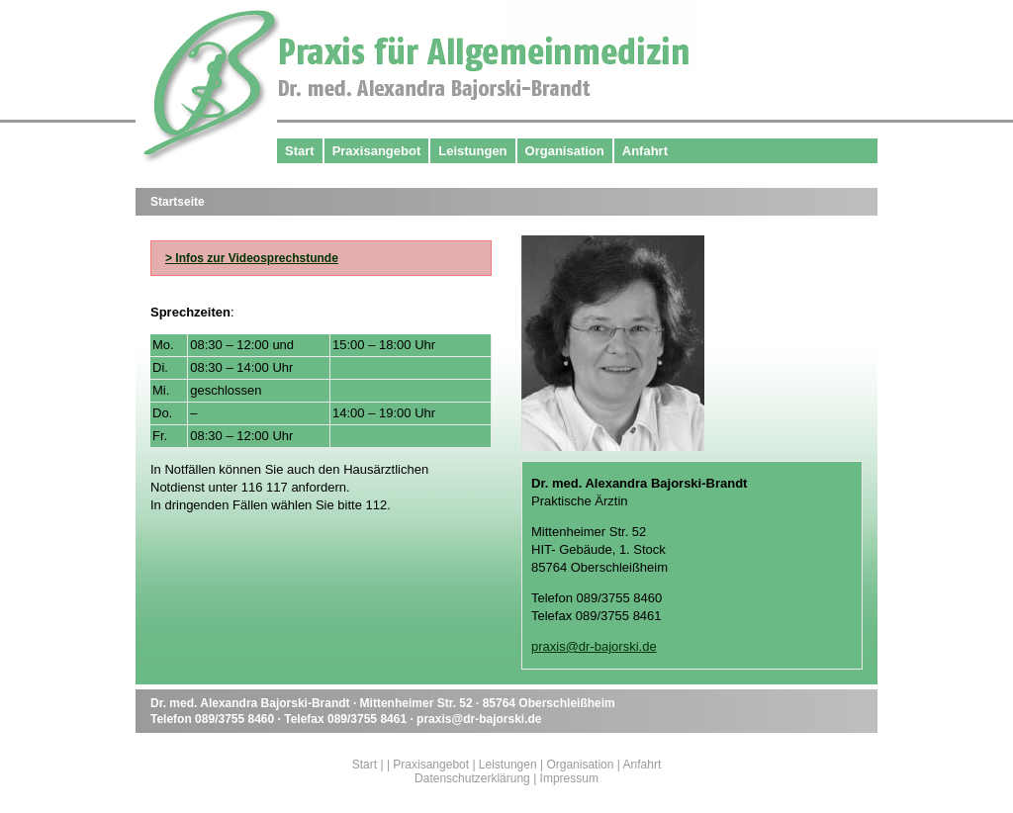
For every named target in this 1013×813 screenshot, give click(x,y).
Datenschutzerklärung (472, 778)
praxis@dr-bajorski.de (594, 646)
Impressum (569, 778)
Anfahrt (645, 150)
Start (300, 150)
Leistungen (472, 150)
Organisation (564, 150)
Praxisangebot (376, 150)
